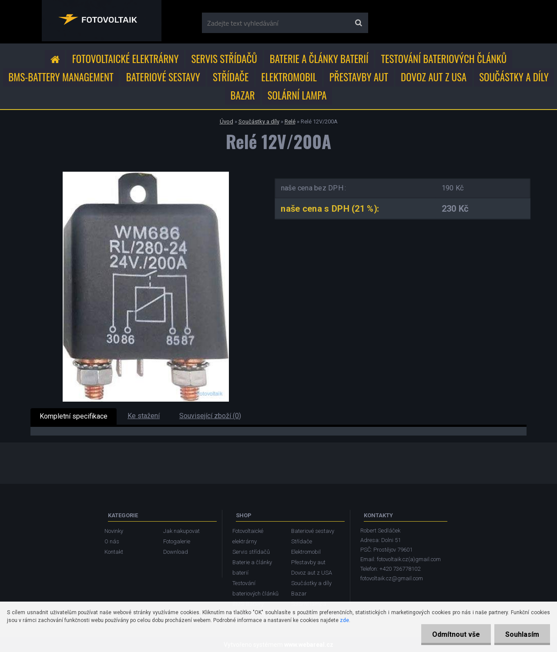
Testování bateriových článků (444, 58)
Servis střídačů (224, 58)
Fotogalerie (176, 541)
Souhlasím (522, 634)
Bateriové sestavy (163, 77)
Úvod (226, 121)
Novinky (113, 531)
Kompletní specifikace (73, 416)
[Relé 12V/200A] (146, 175)
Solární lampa (297, 95)
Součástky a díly (514, 77)
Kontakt (113, 552)
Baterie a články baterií (319, 58)
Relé (290, 121)
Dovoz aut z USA (433, 77)
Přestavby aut (358, 77)
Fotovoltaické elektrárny (125, 58)
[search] (358, 23)
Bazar (243, 95)
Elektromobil (288, 77)
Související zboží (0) (210, 416)
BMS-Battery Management (60, 77)
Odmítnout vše (456, 634)
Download (175, 552)
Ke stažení (144, 416)
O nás (111, 541)
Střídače (230, 77)
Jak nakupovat (181, 531)
